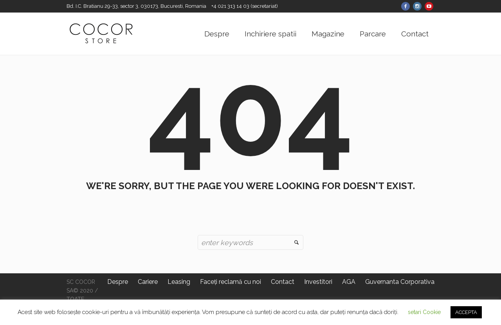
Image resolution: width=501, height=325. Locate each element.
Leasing (179, 281)
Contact (282, 281)
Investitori (318, 281)
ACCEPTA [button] (466, 312)
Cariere (148, 281)
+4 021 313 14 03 (230, 6)
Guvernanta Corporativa (399, 281)
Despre (117, 281)
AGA (348, 281)
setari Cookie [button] (424, 312)
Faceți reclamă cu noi (230, 281)
